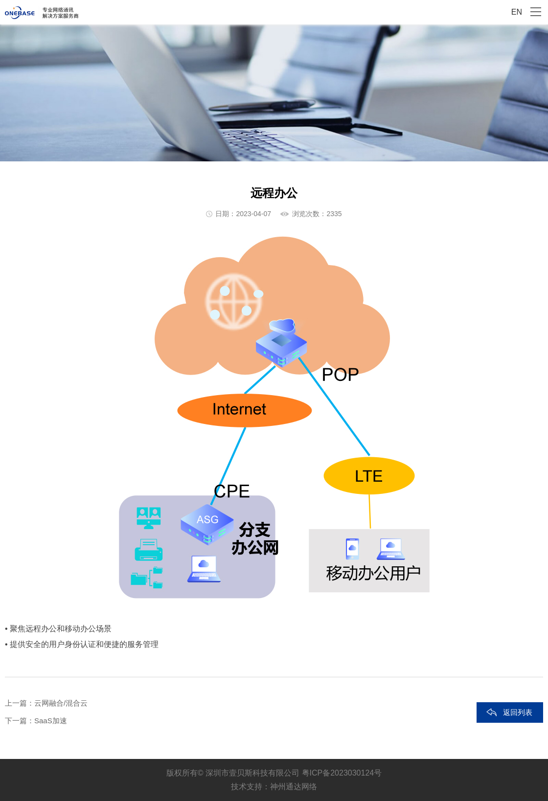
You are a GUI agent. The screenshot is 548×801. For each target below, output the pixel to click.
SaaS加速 (50, 720)
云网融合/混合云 (61, 703)
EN (516, 12)
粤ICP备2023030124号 (342, 773)
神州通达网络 (293, 786)
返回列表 (517, 712)
